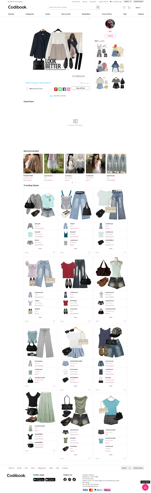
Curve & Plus (107, 14)
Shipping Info (42, 468)
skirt (45, 178)
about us (11, 468)
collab (51, 468)
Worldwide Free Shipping (15, 2)
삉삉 (110, 31)
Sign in (52, 96)
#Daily (42, 83)
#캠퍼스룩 (47, 83)
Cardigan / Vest (27, 178)
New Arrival (65, 14)
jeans (108, 178)
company (65, 468)
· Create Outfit (75, 2)
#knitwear (35, 83)
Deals (48, 14)
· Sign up (84, 2)
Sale (125, 14)
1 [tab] (72, 183)
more (40, 249)
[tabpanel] (33, 167)
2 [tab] (75, 183)
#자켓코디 (28, 83)
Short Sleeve (68, 178)
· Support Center (103, 2)
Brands (11, 14)
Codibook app (118, 2)
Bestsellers (86, 14)
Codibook (17, 7)
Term (26, 468)
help (57, 468)
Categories (30, 14)
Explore (141, 14)
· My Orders (92, 2)
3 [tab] (79, 183)
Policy (33, 468)
